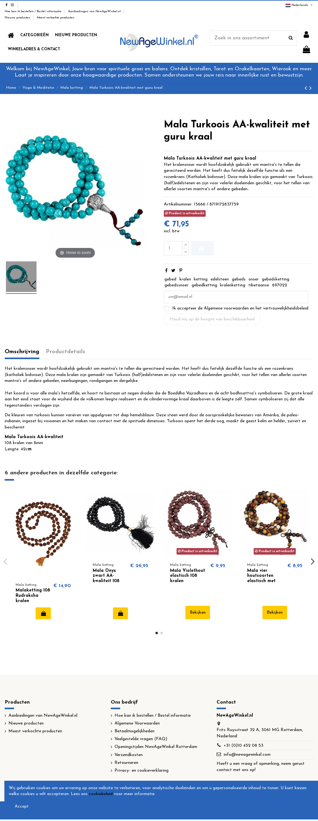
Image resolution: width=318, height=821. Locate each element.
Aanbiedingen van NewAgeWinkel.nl (95, 11)
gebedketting (204, 285)
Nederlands (299, 5)
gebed (170, 279)
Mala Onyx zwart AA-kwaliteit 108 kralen (106, 578)
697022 (279, 285)
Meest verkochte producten (55, 17)
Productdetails (65, 352)
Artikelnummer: (178, 204)
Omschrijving (22, 352)
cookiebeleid (101, 794)
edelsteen (220, 279)
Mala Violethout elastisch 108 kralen (187, 576)
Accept (22, 806)
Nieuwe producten (18, 17)
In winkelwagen (201, 248)
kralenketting (232, 285)
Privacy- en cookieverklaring (142, 770)
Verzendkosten (129, 755)
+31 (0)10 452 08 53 (243, 745)
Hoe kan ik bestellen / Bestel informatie (33, 11)
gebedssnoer (176, 285)
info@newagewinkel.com (247, 754)
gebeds (239, 279)
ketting (201, 279)
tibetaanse (258, 285)
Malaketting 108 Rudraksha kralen (33, 595)
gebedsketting (275, 279)
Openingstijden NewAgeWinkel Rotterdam (156, 746)
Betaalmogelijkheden (134, 731)
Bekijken (198, 612)
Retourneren (126, 762)
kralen (185, 279)
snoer (253, 279)
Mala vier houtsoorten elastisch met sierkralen (261, 578)
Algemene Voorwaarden (137, 723)
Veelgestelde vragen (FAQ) (141, 739)
